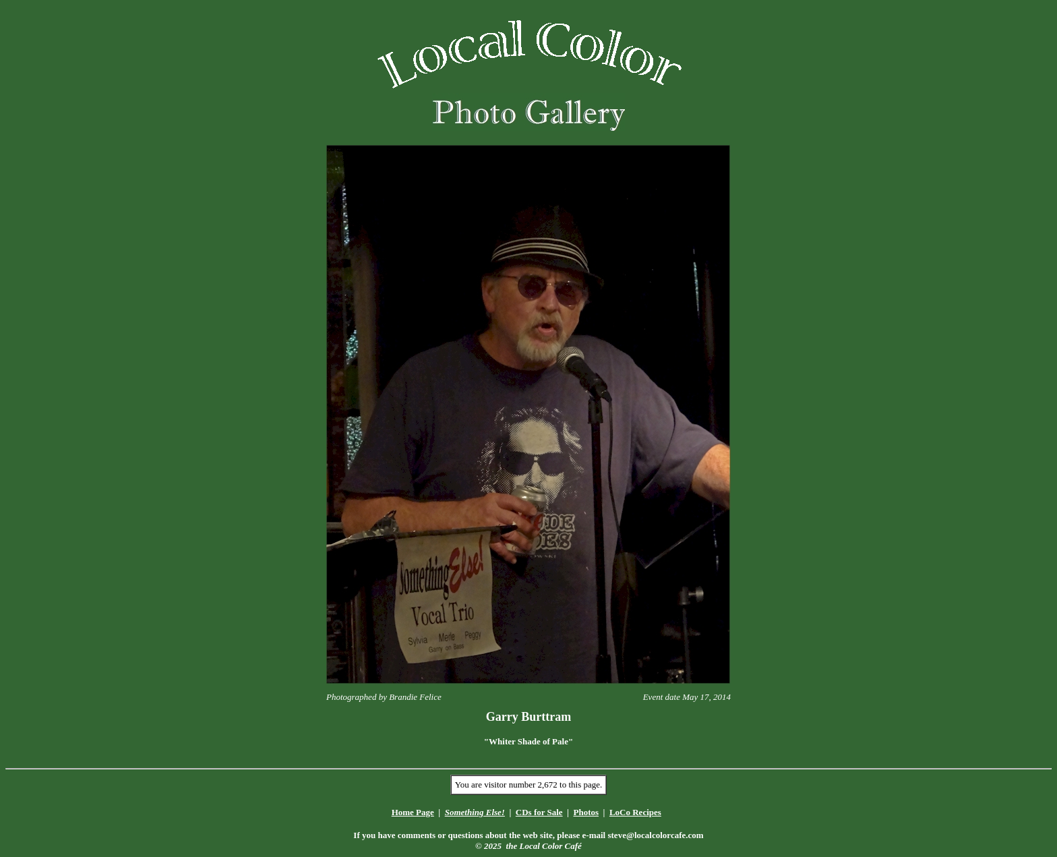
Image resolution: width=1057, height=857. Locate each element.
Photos (586, 812)
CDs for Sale (539, 812)
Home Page (413, 812)
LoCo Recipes (635, 812)
